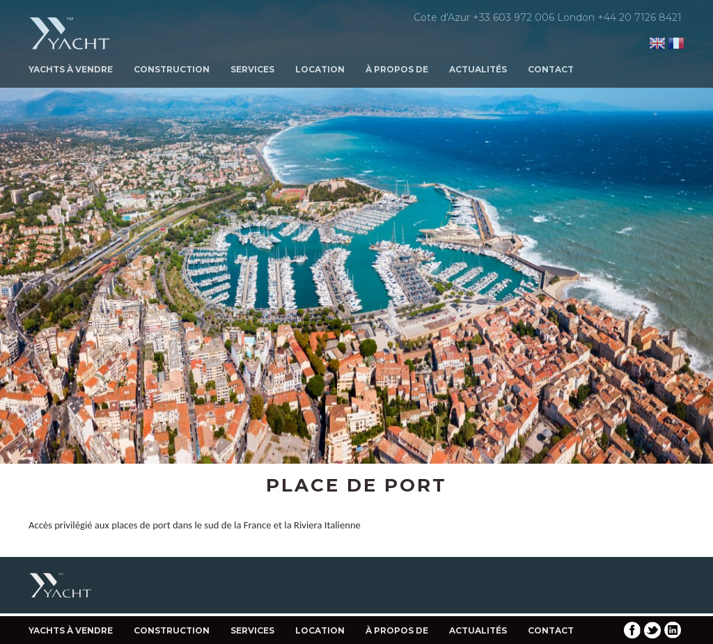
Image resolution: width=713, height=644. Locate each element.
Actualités (478, 69)
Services (252, 69)
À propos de (397, 69)
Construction (172, 69)
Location (320, 69)
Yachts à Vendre (71, 69)
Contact (551, 69)
